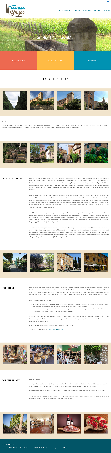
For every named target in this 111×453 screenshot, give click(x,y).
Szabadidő (98, 11)
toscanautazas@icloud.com (56, 329)
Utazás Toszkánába (65, 11)
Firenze (107, 11)
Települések (87, 11)
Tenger (77, 11)
